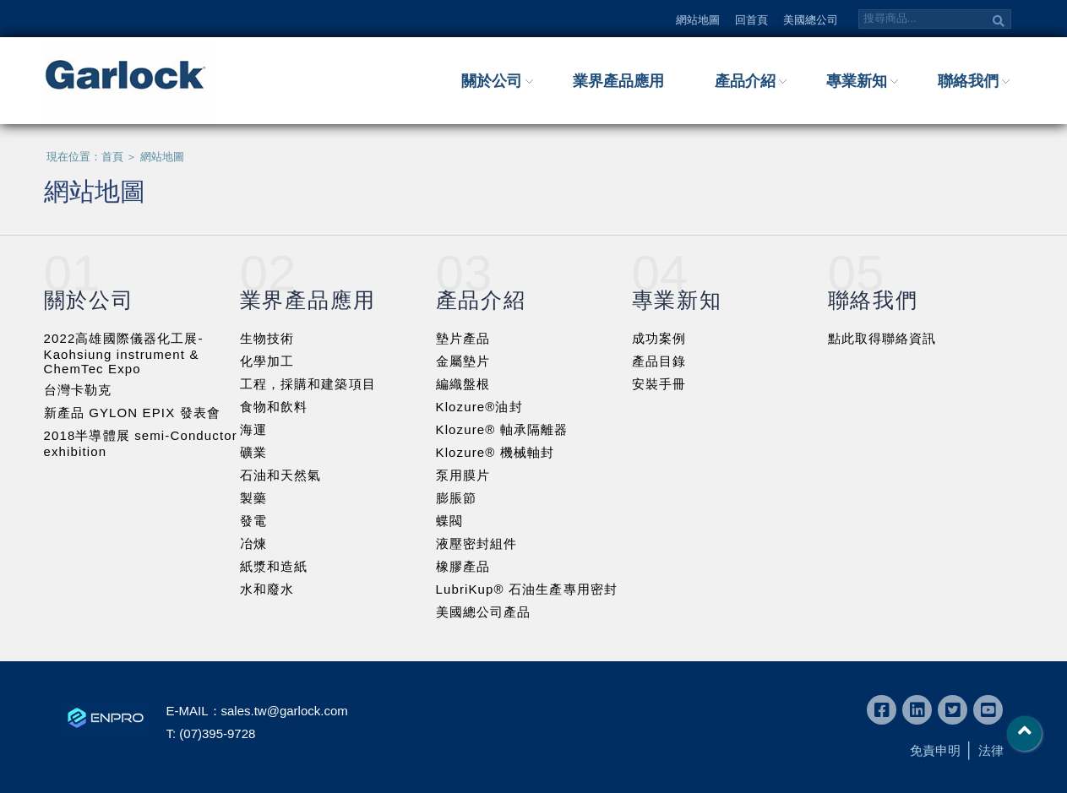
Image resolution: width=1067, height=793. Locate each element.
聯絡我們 (968, 81)
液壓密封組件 (477, 543)
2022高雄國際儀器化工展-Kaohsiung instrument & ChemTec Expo (124, 353)
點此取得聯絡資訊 (882, 338)
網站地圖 (698, 20)
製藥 (253, 498)
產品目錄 (659, 361)
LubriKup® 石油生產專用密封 (527, 589)
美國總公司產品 (483, 612)
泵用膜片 (463, 475)
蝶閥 (449, 520)
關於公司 (491, 81)
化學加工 (267, 361)
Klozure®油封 (479, 406)
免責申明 (935, 750)
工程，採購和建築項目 (308, 384)
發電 (253, 520)
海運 (253, 429)
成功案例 (659, 338)
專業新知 (856, 81)
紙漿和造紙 (274, 566)
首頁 (112, 156)
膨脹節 (456, 498)
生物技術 (267, 338)
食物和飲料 (274, 406)
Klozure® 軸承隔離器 (502, 429)
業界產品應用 (618, 81)
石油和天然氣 (281, 475)
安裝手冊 (659, 384)
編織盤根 (463, 384)
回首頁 (751, 20)
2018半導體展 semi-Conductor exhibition (140, 443)
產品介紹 (745, 81)
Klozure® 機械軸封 (495, 452)
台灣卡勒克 (78, 390)
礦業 (253, 452)
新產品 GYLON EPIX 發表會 (132, 412)
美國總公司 (810, 20)
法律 (991, 750)
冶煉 (253, 543)
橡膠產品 (463, 566)
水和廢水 (267, 589)
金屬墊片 (463, 361)
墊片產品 (463, 338)
